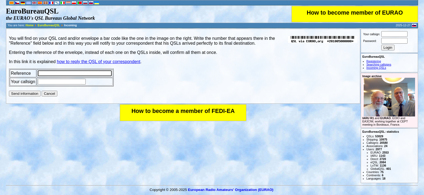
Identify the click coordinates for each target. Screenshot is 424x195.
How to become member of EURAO (355, 12)
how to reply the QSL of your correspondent (98, 61)
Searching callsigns (378, 64)
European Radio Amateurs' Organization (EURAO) (230, 190)
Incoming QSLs (376, 67)
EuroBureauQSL (49, 25)
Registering (373, 61)
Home (30, 25)
